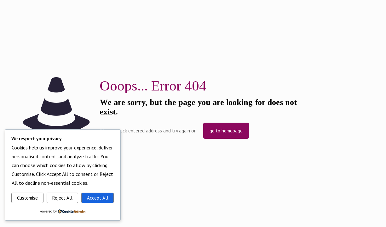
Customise (27, 198)
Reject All (62, 198)
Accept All (97, 198)
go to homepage (226, 131)
